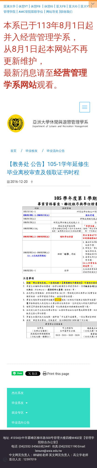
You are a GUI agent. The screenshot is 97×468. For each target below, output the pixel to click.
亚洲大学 (9, 6)
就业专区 (18, 412)
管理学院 (9, 11)
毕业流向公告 (21, 422)
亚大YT (85, 6)
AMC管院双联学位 (31, 11)
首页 (13, 151)
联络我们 (66, 11)
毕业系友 (18, 403)
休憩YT (23, 6)
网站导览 (52, 11)
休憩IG (48, 6)
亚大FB (61, 6)
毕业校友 (32, 151)
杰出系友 (18, 393)
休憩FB (35, 6)
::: (2, 5)
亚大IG (73, 6)
